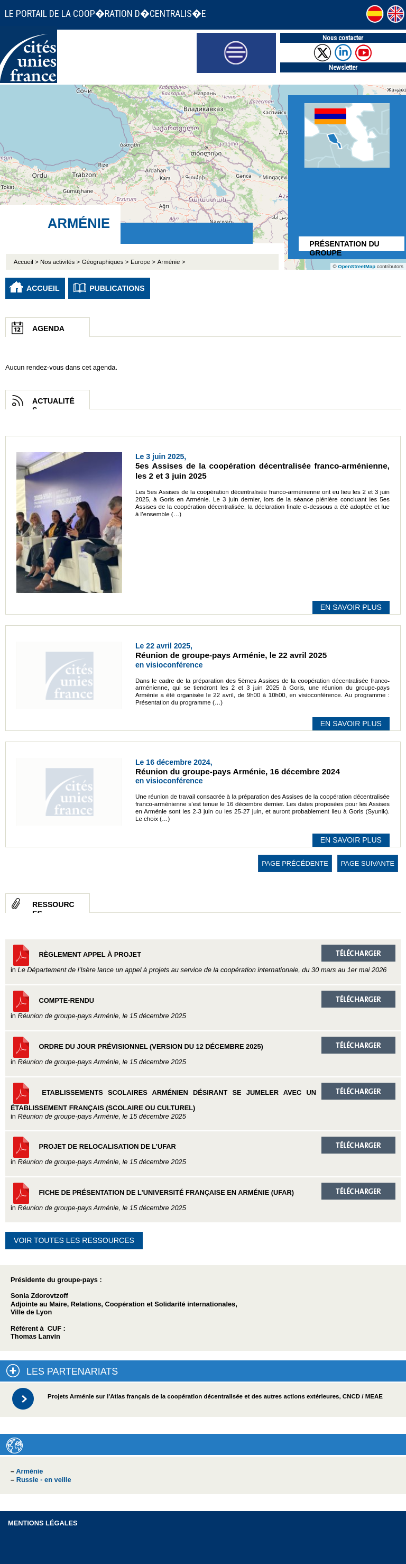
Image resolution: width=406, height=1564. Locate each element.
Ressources (53, 906)
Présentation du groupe (344, 245)
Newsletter (343, 67)
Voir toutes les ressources (74, 1240)
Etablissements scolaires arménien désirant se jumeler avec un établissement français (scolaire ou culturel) (203, 1101)
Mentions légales (43, 1523)
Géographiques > (105, 262)
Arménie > (172, 262)
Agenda (48, 328)
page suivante (367, 863)
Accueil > (27, 262)
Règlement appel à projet (203, 959)
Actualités (53, 403)
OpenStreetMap (356, 266)
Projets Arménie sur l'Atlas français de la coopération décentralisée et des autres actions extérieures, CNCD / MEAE (215, 1396)
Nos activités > (60, 262)
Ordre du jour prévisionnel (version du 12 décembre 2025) (203, 1051)
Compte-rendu (203, 1005)
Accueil (43, 288)
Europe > (143, 262)
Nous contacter (342, 38)
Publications (117, 288)
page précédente (295, 863)
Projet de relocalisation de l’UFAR (203, 1151)
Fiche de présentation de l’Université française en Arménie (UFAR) (203, 1197)
